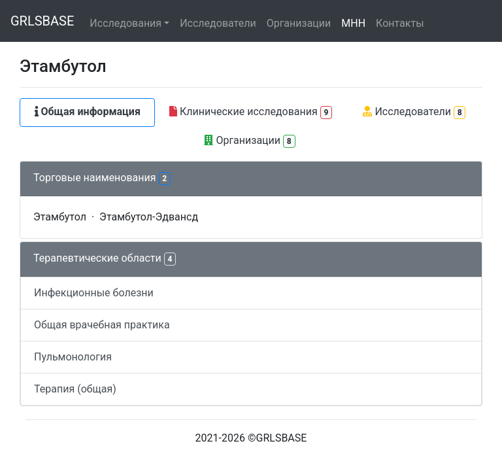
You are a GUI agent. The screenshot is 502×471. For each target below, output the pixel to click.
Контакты (400, 23)
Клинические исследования (250, 112)
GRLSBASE (42, 21)
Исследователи (218, 23)
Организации (299, 23)
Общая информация (88, 111)
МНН (353, 23)
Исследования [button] (125, 23)
